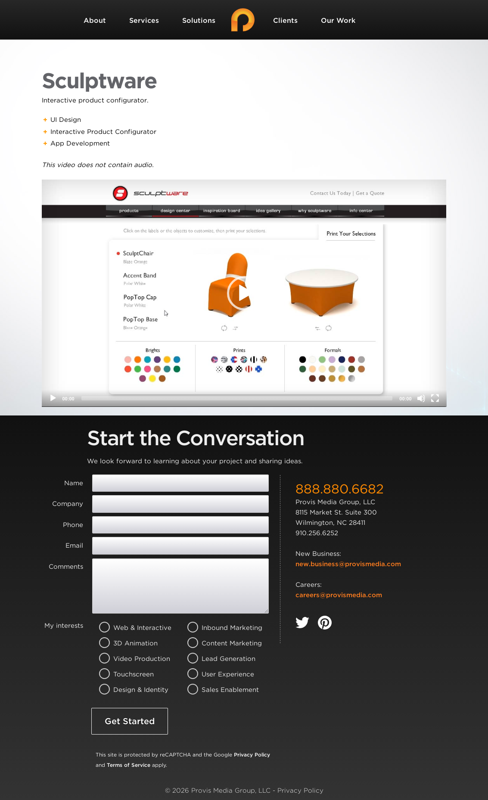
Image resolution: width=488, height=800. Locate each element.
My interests (63, 625)
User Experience (220, 674)
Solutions (198, 20)
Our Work (338, 20)
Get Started (130, 721)
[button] (244, 293)
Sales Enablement (220, 690)
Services (144, 20)
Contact (98, 60)
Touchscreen (131, 674)
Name (73, 483)
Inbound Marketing (220, 628)
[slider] (237, 398)
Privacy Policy (252, 754)
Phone (73, 525)
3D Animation (131, 643)
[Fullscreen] (435, 398)
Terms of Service (128, 765)
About (95, 20)
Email (74, 545)
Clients (285, 20)
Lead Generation (220, 659)
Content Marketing (220, 643)
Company (67, 504)
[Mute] (421, 398)
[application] (244, 293)
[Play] (53, 398)
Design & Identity (131, 690)
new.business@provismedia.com (348, 564)
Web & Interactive (131, 628)
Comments (66, 567)
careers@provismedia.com (338, 595)
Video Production (131, 659)
